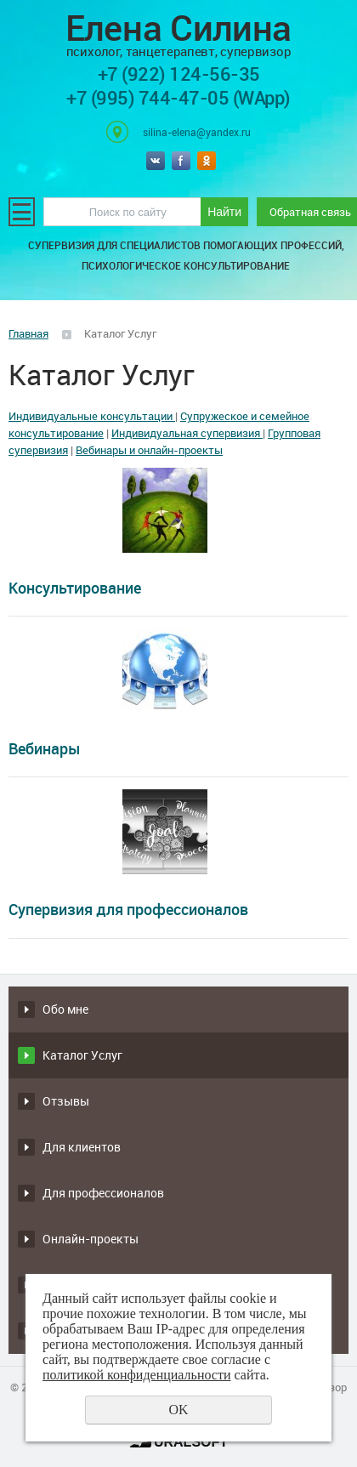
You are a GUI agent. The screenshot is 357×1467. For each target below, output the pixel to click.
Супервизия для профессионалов (128, 909)
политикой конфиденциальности (136, 1374)
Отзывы (65, 1101)
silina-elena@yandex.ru (197, 132)
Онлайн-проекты (90, 1239)
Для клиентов (81, 1147)
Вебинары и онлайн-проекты (149, 450)
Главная (28, 333)
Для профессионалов (103, 1193)
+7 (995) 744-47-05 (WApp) (178, 97)
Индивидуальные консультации (91, 416)
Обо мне (65, 1009)
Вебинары (44, 748)
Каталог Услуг (82, 1055)
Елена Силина (178, 33)
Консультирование (74, 587)
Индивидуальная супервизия (187, 433)
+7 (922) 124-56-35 (179, 73)
